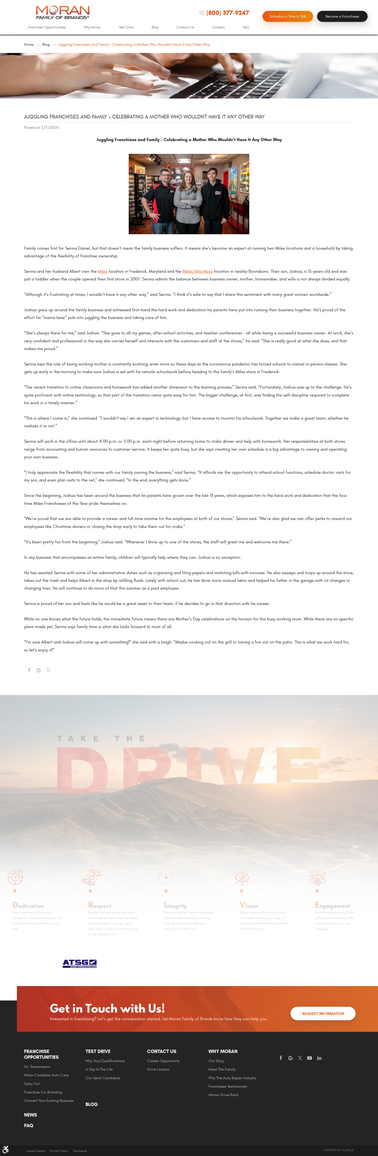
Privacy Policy (59, 1151)
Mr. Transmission (37, 1067)
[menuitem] (47, 27)
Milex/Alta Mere (197, 271)
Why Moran (92, 27)
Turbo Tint (32, 1084)
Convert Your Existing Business (48, 1100)
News (30, 1115)
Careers (218, 27)
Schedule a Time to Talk (288, 16)
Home (29, 44)
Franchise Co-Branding (43, 1092)
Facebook (29, 670)
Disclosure (80, 1151)
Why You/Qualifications (105, 1061)
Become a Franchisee (342, 16)
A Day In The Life (99, 1069)
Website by (338, 1150)
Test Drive (126, 27)
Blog (155, 27)
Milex (103, 271)
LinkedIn (319, 1058)
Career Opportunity (163, 1061)
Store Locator (158, 1069)
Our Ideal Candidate (103, 1078)
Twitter (48, 670)
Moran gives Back (223, 1095)
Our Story (216, 1061)
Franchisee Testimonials (228, 1086)
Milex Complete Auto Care (46, 1075)
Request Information (323, 1013)
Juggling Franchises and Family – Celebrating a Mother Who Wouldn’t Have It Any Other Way (134, 44)
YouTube (309, 1058)
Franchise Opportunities (47, 27)
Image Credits (36, 1151)
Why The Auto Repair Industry (232, 1078)
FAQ (246, 27)
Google (290, 1058)
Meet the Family (222, 1069)
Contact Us (185, 27)
